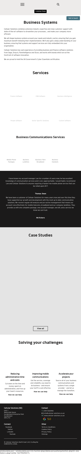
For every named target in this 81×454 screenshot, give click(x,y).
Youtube (9, 434)
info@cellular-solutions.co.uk (54, 413)
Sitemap (44, 434)
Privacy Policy (46, 432)
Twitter (8, 429)
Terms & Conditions (48, 427)
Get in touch (73, 18)
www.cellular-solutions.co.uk (54, 416)
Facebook (8, 427)
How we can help (15, 395)
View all (40, 328)
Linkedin (8, 432)
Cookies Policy (47, 429)
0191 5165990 (49, 411)
